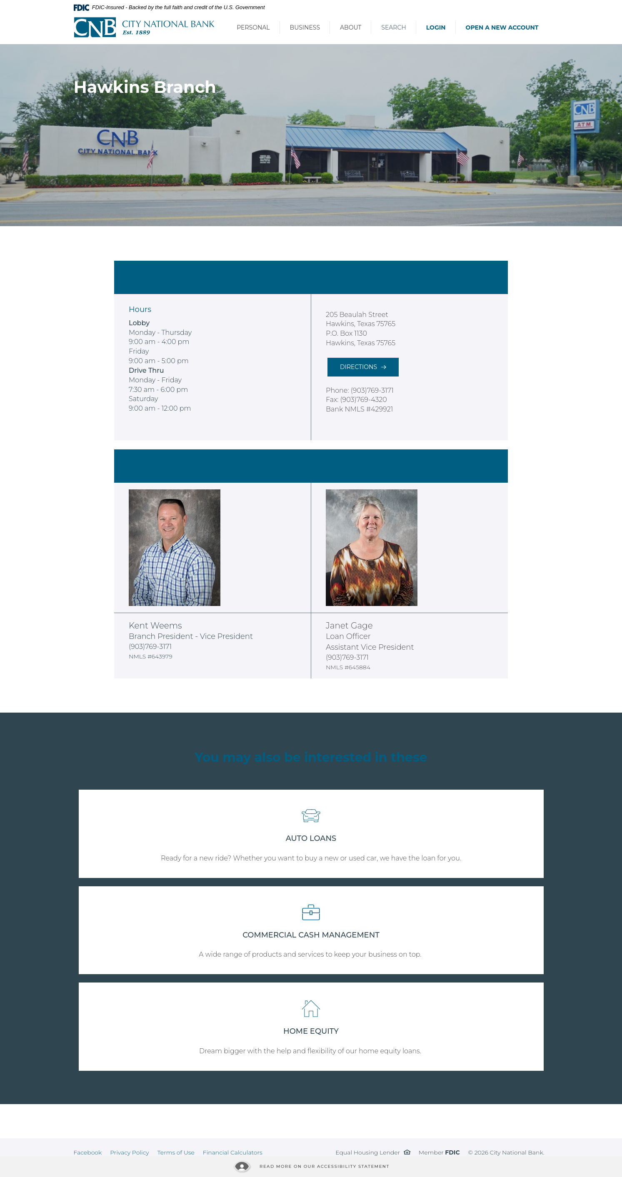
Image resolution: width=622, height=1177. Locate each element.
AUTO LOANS (311, 838)
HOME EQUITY (311, 1031)
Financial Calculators (232, 1152)
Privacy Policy (129, 1152)
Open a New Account (502, 27)
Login (436, 27)
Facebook (88, 1152)
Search (393, 27)
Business (305, 27)
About (350, 27)
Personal (253, 27)
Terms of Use (176, 1152)
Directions (358, 367)
